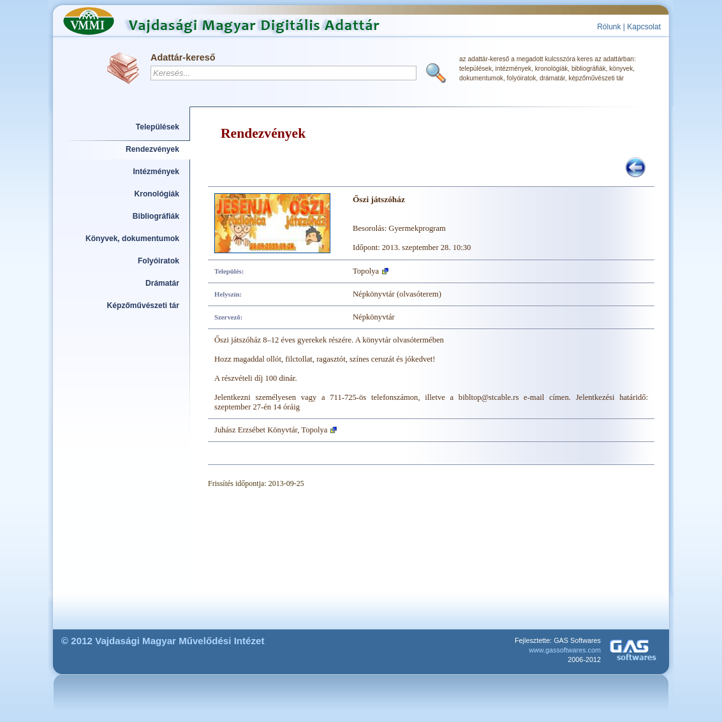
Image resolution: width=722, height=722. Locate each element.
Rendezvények (152, 149)
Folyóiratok (158, 260)
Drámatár (162, 283)
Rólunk (609, 26)
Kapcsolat (644, 26)
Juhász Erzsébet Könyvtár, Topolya (270, 429)
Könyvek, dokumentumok (132, 238)
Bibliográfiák (156, 216)
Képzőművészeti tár (143, 305)
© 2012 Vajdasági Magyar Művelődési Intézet (163, 640)
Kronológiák (157, 193)
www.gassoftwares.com (565, 650)
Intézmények (156, 171)
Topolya (366, 271)
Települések (157, 126)
